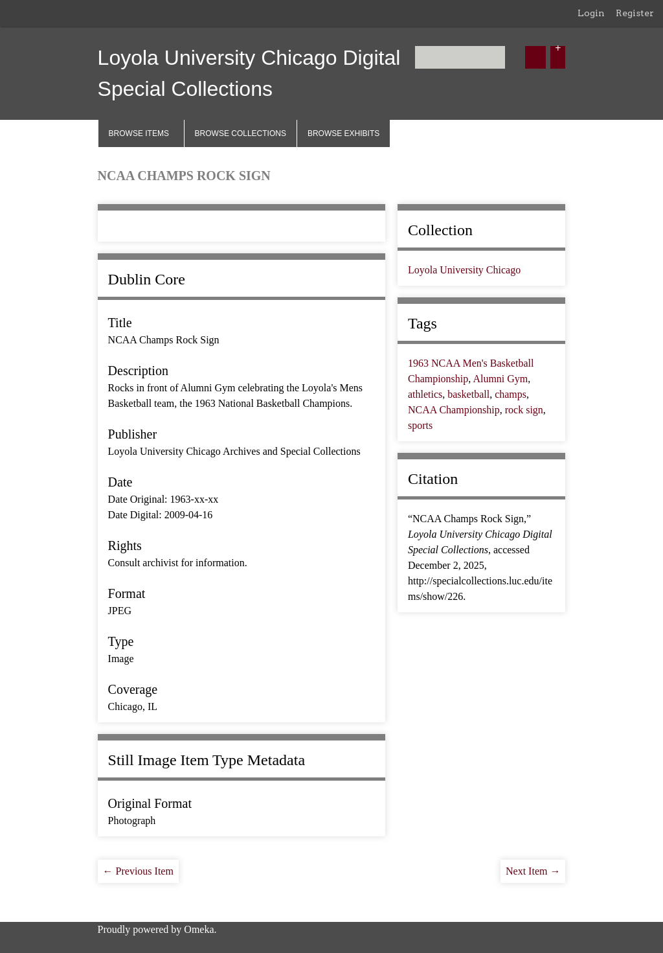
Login (591, 13)
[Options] (557, 57)
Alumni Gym (500, 378)
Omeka (199, 929)
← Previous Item (138, 871)
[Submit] (535, 57)
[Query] (460, 57)
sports (420, 425)
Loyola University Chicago (464, 269)
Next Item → (533, 871)
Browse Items (139, 133)
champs (510, 394)
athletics (425, 394)
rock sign (524, 409)
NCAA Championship (454, 409)
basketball (468, 394)
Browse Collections (240, 133)
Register (635, 13)
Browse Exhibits (343, 133)
